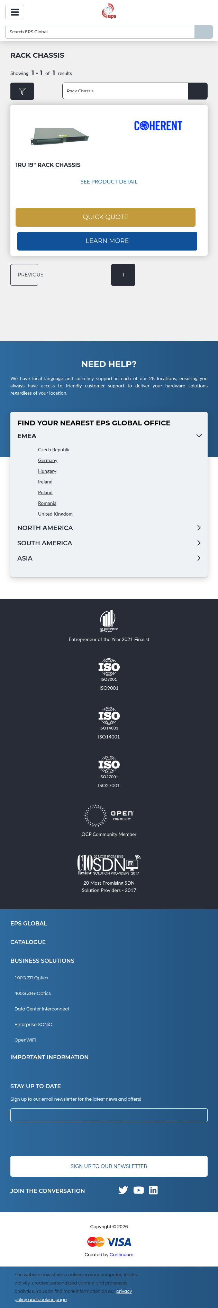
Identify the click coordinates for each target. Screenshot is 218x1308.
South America (44, 543)
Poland (45, 492)
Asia (25, 558)
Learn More (107, 241)
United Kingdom (55, 514)
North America (45, 528)
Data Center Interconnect (42, 1009)
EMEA (26, 436)
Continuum (122, 1254)
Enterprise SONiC (33, 1024)
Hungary (47, 471)
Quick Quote (105, 217)
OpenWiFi (25, 1040)
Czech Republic (54, 449)
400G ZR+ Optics (33, 993)
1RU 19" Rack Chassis (48, 165)
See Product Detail (109, 181)
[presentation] (63, 1139)
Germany (47, 460)
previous (28, 275)
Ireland (45, 481)
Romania (47, 503)
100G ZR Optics (31, 978)
